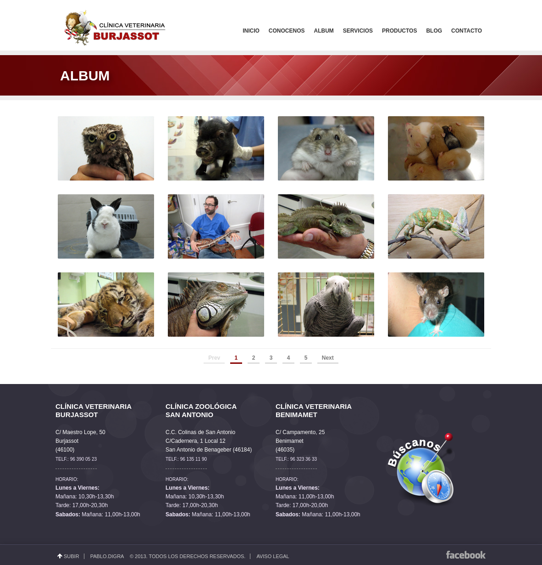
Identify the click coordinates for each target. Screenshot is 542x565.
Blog (434, 31)
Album (324, 31)
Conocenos (287, 31)
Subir (71, 556)
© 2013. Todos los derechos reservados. (187, 556)
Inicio (251, 31)
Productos (399, 31)
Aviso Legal (272, 556)
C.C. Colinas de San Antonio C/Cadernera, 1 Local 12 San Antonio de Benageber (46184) (209, 441)
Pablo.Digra (107, 556)
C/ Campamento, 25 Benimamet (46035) (300, 441)
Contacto (466, 31)
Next (328, 358)
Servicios (358, 31)
